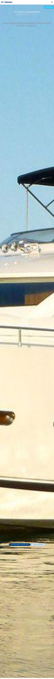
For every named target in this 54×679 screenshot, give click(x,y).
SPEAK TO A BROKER (38, 544)
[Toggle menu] (52, 2)
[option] (27, 339)
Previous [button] (1, 340)
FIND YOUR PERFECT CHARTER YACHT (20, 544)
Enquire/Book (49, 7)
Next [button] (53, 340)
